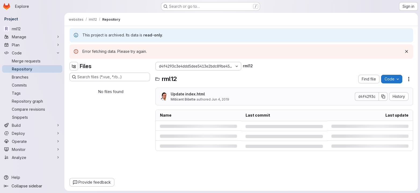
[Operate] (32, 141)
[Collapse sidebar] (32, 186)
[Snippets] (32, 117)
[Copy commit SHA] (383, 96)
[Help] (32, 177)
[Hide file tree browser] (74, 66)
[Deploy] (32, 133)
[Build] (32, 125)
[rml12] (32, 28)
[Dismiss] (406, 51)
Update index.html (188, 94)
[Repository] (32, 69)
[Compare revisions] (32, 109)
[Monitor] (32, 149)
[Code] (32, 53)
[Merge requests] (32, 61)
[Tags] (32, 93)
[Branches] (32, 77)
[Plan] (32, 45)
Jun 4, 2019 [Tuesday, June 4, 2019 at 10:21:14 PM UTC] (220, 99)
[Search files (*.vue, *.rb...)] (110, 77)
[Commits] (32, 85)
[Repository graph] (32, 101)
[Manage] (32, 36)
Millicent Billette (183, 99)
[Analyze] (32, 157)
